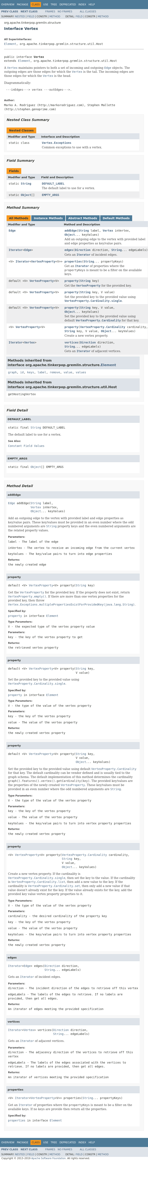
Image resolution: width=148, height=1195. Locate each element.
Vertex (108, 230)
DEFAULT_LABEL (53, 183)
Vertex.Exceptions (56, 142)
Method (54, 16)
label (41, 372)
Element (10, 44)
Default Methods (116, 218)
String (26, 183)
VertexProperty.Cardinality (102, 327)
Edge (12, 230)
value (68, 372)
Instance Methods (48, 218)
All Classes (88, 11)
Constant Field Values (26, 446)
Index (82, 4)
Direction (83, 250)
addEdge (70, 230)
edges (68, 250)
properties (73, 261)
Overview (7, 4)
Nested (20, 16)
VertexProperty (43, 261)
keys (30, 372)
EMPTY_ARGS (50, 195)
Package (22, 4)
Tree (54, 4)
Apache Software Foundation (48, 1158)
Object (26, 195)
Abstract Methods (82, 218)
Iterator (15, 250)
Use (45, 4)
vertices (71, 342)
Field (30, 16)
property (71, 280)
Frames (50, 11)
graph (12, 372)
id (22, 372)
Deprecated (67, 4)
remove (55, 372)
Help (92, 4)
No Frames (65, 11)
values (81, 372)
